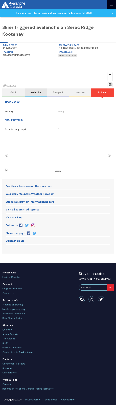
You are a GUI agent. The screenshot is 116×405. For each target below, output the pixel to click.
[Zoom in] (110, 74)
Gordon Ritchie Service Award (17, 352)
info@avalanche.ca (12, 288)
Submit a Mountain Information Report (30, 201)
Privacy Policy (32, 399)
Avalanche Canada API (13, 313)
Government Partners (13, 363)
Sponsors (7, 368)
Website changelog (12, 304)
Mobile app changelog (13, 309)
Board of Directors (12, 347)
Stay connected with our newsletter (95, 276)
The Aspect (8, 338)
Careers (6, 384)
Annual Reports (10, 334)
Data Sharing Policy (12, 318)
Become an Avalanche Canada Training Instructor (27, 388)
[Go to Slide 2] (58, 170)
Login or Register (11, 277)
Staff (5, 343)
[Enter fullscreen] (110, 85)
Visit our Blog (14, 217)
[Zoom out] (110, 79)
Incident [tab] (102, 92)
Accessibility (67, 399)
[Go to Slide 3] (60, 170)
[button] (58, 156)
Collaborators (9, 372)
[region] (58, 73)
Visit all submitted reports (22, 209)
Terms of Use (50, 399)
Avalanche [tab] (35, 92)
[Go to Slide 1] (56, 171)
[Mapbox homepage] (9, 86)
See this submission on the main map (29, 186)
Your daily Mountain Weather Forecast (30, 194)
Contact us (15, 241)
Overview (7, 329)
